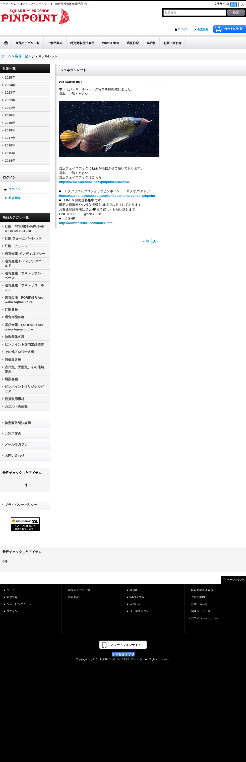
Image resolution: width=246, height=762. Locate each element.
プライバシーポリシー (21, 505)
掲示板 (134, 590)
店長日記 (135, 604)
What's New (137, 597)
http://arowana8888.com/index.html (86, 223)
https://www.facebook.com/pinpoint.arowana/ (94, 182)
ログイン (183, 29)
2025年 (10, 77)
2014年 (10, 160)
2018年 (10, 130)
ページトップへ (236, 579)
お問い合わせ (14, 455)
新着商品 (73, 597)
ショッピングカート (19, 604)
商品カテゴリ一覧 (79, 590)
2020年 (10, 115)
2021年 (10, 108)
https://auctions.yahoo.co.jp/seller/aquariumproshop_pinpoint (107, 196)
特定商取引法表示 (18, 423)
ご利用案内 (13, 434)
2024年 (10, 85)
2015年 (10, 153)
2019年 (10, 123)
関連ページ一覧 (200, 611)
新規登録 (202, 29)
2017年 (10, 138)
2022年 (10, 100)
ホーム (11, 590)
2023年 (10, 92)
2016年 (10, 145)
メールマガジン (16, 444)
